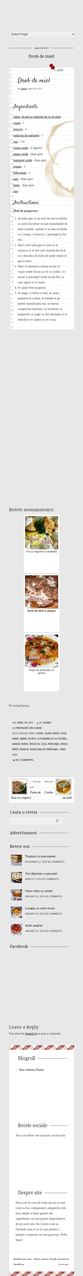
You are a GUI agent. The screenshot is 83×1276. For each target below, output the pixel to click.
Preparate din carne (29, 728)
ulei (15, 191)
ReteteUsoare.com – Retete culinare (43, 14)
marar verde (20, 154)
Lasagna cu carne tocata (40, 908)
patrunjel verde (22, 160)
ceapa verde (20, 148)
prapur (17, 166)
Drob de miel (41, 56)
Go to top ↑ (63, 1264)
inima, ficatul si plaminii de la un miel (37, 116)
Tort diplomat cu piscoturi (41, 873)
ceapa (16, 123)
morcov (18, 129)
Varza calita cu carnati (38, 891)
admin (24, 88)
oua (15, 141)
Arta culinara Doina (31, 1069)
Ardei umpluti (33, 925)
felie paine (19, 172)
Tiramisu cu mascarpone (40, 856)
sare (15, 179)
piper (16, 185)
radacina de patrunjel (26, 135)
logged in (31, 1033)
